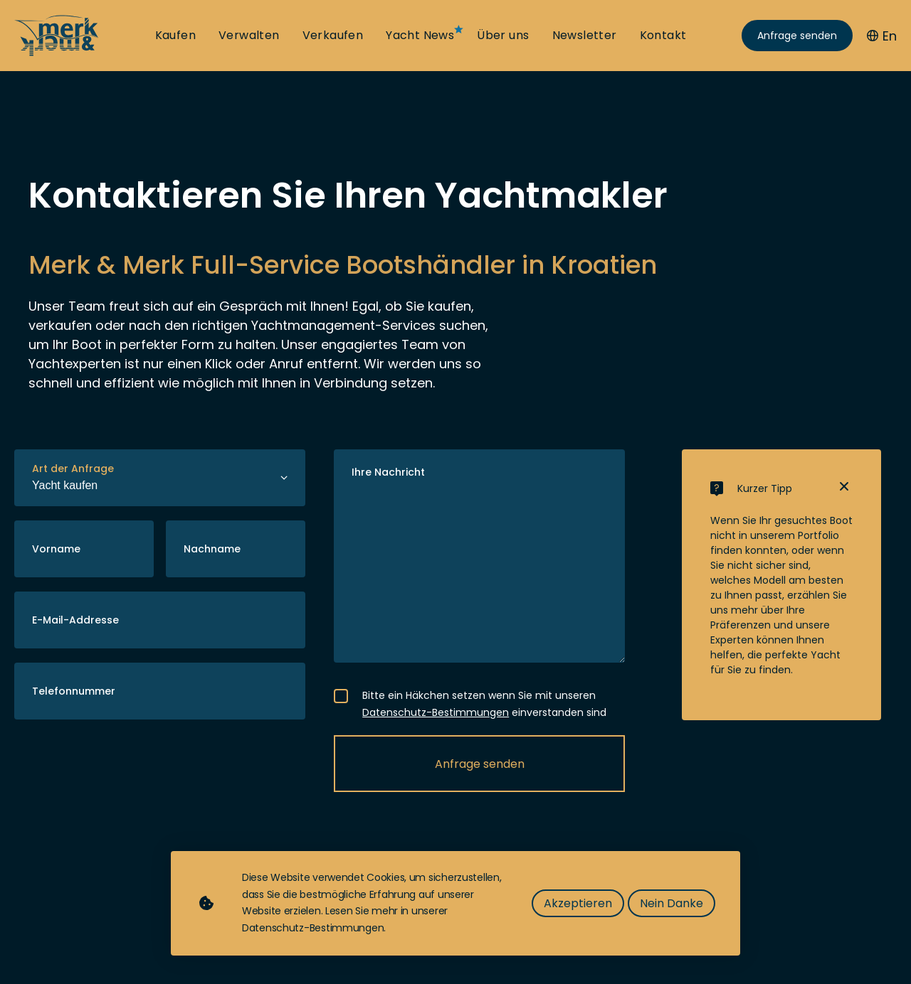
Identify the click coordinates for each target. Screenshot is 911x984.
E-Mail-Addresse (75, 620)
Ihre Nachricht (388, 472)
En (882, 36)
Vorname (56, 549)
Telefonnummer (73, 691)
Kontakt (663, 35)
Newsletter (584, 35)
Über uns (503, 35)
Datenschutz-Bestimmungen (435, 712)
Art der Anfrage (73, 468)
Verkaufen (333, 35)
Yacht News (420, 35)
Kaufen (175, 35)
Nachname (212, 549)
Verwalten (249, 35)
